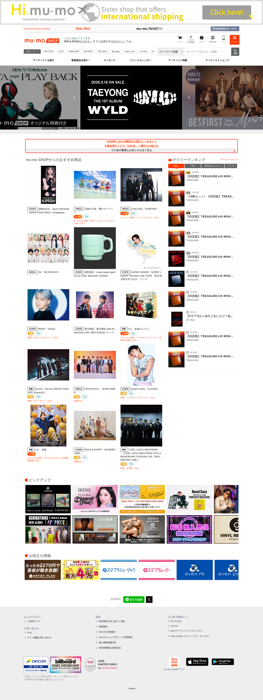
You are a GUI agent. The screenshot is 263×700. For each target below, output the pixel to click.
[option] (131, 98)
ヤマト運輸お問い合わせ (39, 637)
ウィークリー (231, 159)
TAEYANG (102, 51)
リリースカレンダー (140, 60)
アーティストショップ (217, 60)
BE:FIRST (88, 51)
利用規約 (103, 626)
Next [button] (189, 97)
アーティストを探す (43, 60)
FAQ (29, 632)
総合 (176, 166)
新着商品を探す (79, 60)
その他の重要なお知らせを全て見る (131, 150)
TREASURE (73, 51)
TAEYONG (49, 51)
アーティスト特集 (177, 60)
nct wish (143, 51)
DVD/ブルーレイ (213, 166)
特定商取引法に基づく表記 (112, 621)
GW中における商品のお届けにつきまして (131, 141)
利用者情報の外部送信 (110, 648)
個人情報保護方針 (107, 642)
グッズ (231, 166)
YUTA (61, 51)
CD (192, 166)
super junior (130, 51)
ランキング (109, 60)
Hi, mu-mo (176, 621)
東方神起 (116, 51)
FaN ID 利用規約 (107, 632)
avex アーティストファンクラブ (187, 631)
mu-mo (174, 626)
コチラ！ (87, 41)
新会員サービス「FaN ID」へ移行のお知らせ (131, 145)
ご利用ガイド (33, 621)
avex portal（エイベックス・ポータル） (191, 636)
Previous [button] (74, 97)
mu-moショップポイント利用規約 (115, 637)
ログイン (118, 41)
